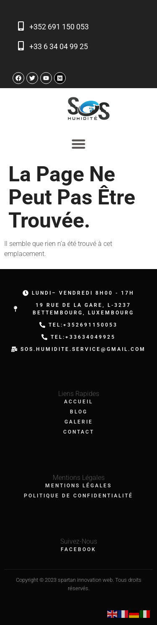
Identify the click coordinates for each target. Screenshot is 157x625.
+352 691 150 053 (59, 26)
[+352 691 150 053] (21, 26)
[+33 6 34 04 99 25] (21, 45)
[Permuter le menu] (78, 143)
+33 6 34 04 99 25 (58, 46)
